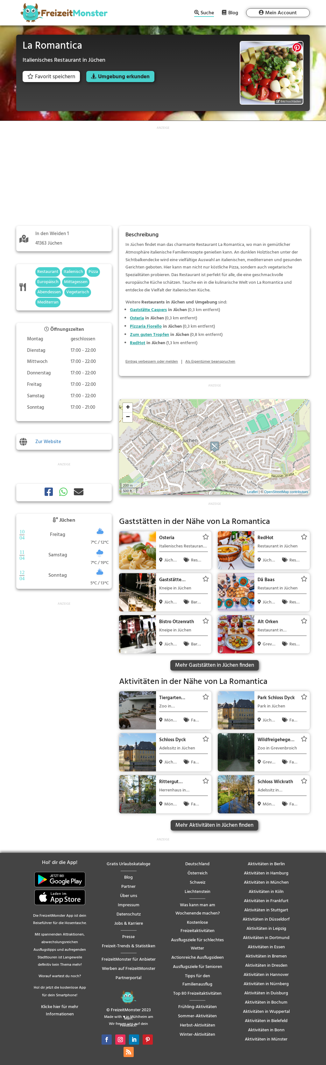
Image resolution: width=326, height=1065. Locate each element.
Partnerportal (128, 978)
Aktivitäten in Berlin (266, 864)
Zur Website (48, 442)
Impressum (128, 905)
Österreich (198, 873)
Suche (207, 13)
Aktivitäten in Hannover (266, 974)
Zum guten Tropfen (149, 334)
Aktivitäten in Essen (266, 947)
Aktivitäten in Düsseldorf (266, 919)
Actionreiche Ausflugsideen (197, 957)
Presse (128, 937)
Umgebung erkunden (124, 77)
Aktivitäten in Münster (266, 1039)
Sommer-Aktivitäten (197, 1016)
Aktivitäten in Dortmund (266, 938)
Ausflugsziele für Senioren (197, 967)
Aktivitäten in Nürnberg (266, 984)
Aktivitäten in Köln (266, 891)
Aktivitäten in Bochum (266, 1002)
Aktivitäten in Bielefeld (266, 1021)
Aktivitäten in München (266, 882)
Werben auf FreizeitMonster (128, 968)
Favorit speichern (51, 77)
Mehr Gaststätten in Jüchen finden (214, 665)
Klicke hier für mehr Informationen (59, 1010)
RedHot (137, 343)
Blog (233, 12)
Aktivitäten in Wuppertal (266, 1011)
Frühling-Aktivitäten (197, 1007)
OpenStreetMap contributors (286, 492)
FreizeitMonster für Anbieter (129, 959)
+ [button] (128, 408)
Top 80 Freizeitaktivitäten (197, 993)
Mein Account (281, 13)
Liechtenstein (197, 891)
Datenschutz (129, 914)
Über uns (128, 896)
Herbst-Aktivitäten (197, 1025)
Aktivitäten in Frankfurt (266, 901)
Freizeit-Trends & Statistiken (128, 946)
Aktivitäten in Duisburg (266, 993)
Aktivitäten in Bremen (266, 956)
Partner (128, 886)
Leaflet (252, 492)
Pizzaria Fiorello (146, 326)
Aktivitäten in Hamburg (266, 873)
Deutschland (197, 864)
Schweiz (197, 882)
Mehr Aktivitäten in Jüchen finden (214, 825)
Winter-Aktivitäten (197, 1034)
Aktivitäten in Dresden (266, 965)
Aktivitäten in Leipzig (266, 928)
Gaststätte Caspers (148, 310)
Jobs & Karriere (128, 923)
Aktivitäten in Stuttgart (266, 910)
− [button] (128, 417)
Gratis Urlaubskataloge (128, 864)
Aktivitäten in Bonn (266, 1030)
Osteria (137, 318)
